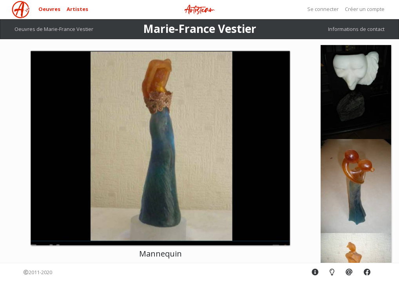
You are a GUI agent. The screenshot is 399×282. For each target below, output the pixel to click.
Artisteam (199, 10)
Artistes (77, 9)
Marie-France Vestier (199, 28)
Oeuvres (49, 9)
